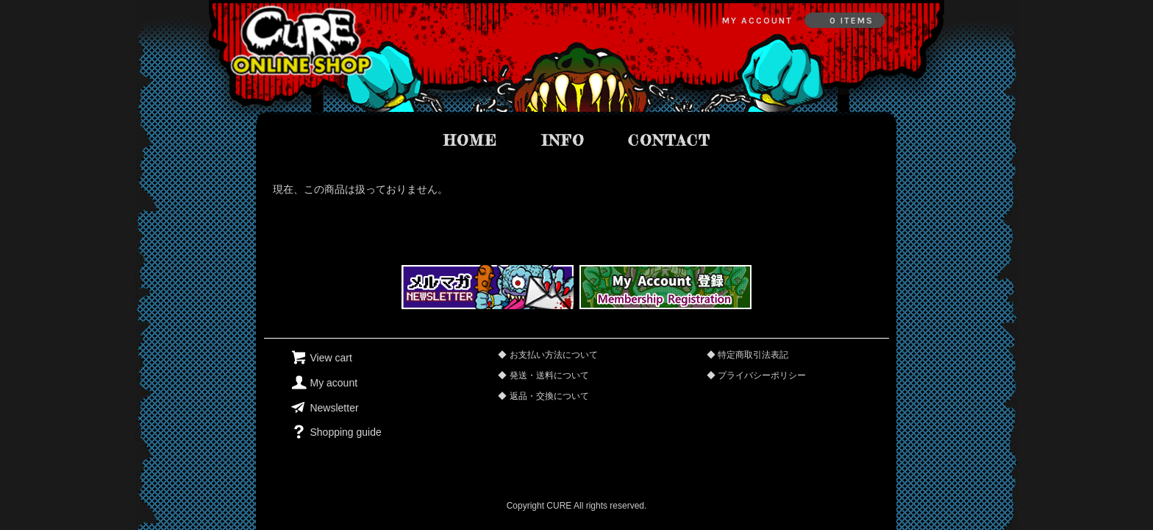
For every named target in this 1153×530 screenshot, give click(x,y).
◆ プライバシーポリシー (756, 375)
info (563, 140)
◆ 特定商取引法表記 (747, 355)
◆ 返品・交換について (543, 396)
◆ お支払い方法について (547, 355)
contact (669, 140)
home (470, 140)
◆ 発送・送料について (543, 375)
